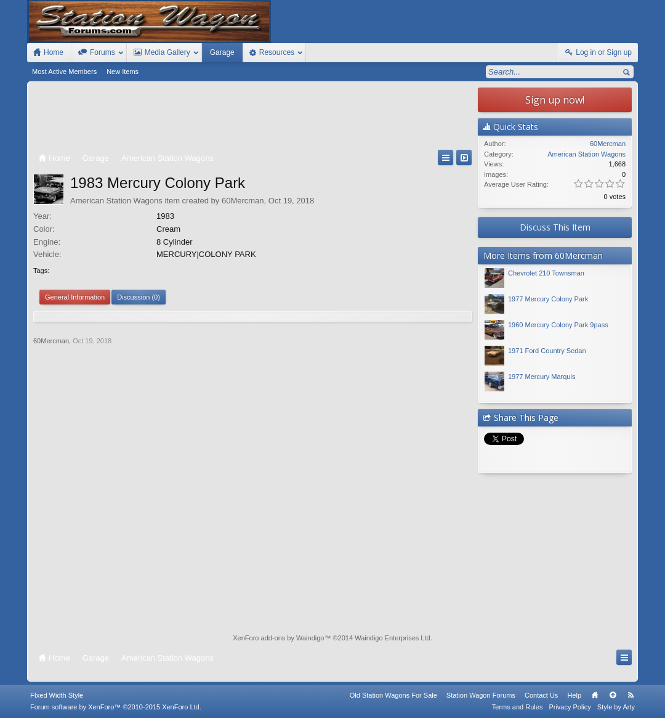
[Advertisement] (252, 118)
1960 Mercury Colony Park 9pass (558, 324)
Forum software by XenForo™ (115, 707)
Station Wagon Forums (480, 695)
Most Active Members (64, 71)
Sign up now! (554, 100)
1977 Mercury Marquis (541, 376)
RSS (630, 695)
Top (612, 695)
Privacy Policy (569, 707)
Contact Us (541, 695)
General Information (75, 297)
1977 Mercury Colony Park (548, 299)
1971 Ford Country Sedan (547, 350)
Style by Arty (616, 707)
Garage (222, 52)
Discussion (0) (138, 297)
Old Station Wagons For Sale (393, 695)
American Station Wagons (116, 200)
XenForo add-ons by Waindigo (278, 638)
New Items (123, 71)
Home (594, 695)
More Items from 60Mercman (543, 255)
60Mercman (243, 200)
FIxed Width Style (56, 695)
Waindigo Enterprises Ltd (392, 638)
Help (574, 695)
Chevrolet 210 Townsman (546, 273)
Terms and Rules (517, 707)
